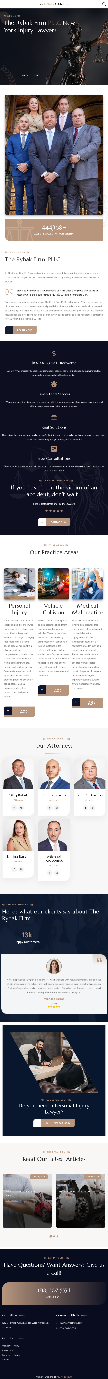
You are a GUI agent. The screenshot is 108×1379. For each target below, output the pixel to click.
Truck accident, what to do (74, 1191)
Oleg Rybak (18, 795)
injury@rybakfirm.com (69, 1322)
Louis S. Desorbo (89, 795)
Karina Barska (18, 856)
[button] (51, 1236)
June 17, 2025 (92, 1176)
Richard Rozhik (54, 795)
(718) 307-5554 (54, 1290)
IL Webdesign (65, 1376)
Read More (11, 1200)
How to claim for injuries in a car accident (24, 1193)
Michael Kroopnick (54, 858)
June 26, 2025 (39, 1176)
